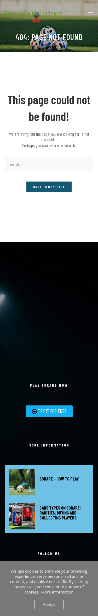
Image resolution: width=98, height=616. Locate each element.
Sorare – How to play (59, 478)
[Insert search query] (49, 164)
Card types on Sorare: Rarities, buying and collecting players (60, 512)
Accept (49, 604)
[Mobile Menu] (90, 13)
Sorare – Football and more (33, 13)
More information (57, 592)
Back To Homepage (49, 187)
